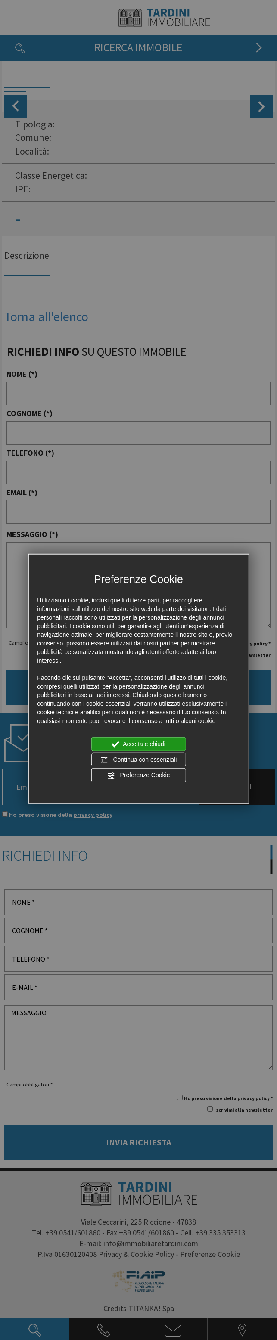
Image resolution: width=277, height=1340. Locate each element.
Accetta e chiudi (138, 744)
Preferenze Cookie (138, 775)
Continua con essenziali (138, 760)
